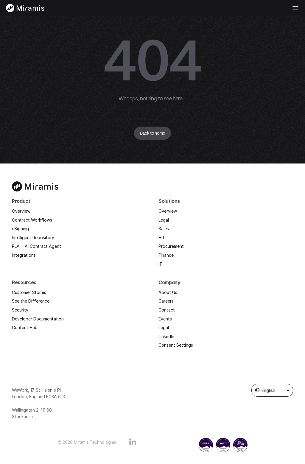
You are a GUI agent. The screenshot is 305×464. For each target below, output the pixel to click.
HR (161, 237)
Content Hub (25, 327)
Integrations (24, 255)
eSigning (20, 228)
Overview (21, 211)
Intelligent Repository (33, 237)
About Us (167, 292)
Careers (166, 300)
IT (160, 264)
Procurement (171, 246)
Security (20, 309)
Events (165, 318)
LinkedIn (166, 336)
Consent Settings (175, 345)
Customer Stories (29, 292)
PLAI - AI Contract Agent (36, 246)
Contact (166, 309)
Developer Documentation (38, 318)
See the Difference (30, 300)
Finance (166, 255)
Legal (163, 219)
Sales (163, 228)
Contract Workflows (32, 219)
